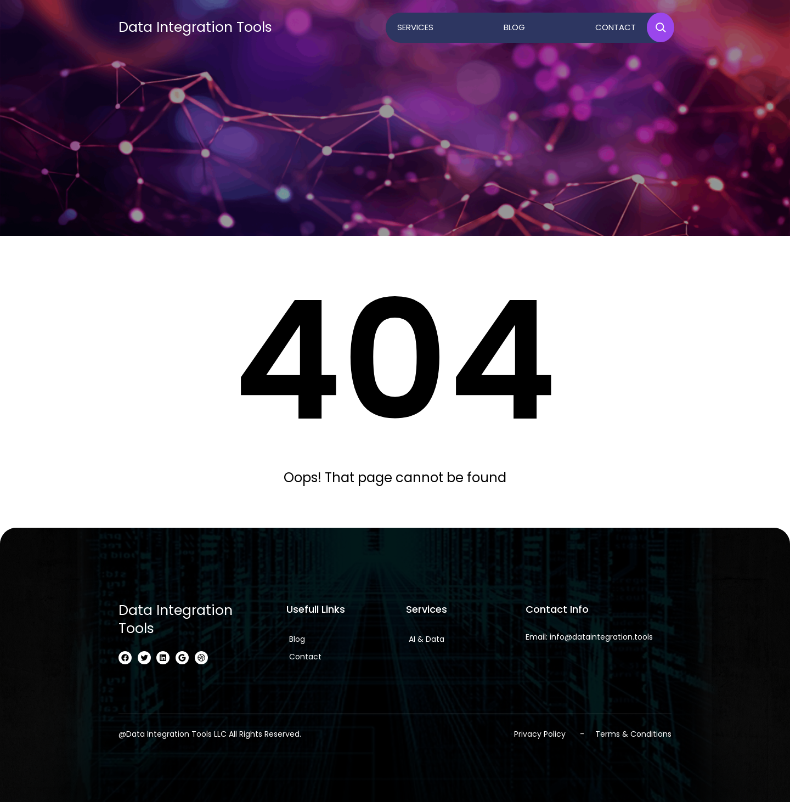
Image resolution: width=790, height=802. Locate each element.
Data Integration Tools (195, 27)
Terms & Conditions (633, 733)
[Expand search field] (660, 27)
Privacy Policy (540, 733)
